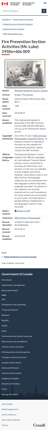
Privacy (5, 425)
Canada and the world (11, 362)
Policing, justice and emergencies (16, 352)
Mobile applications (10, 409)
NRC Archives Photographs (27, 218)
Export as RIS (22, 210)
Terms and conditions (11, 420)
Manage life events (10, 394)
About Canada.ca (9, 414)
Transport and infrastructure (14, 357)
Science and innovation (23, 19)
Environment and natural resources (17, 336)
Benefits (5, 320)
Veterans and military (11, 384)
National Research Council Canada (30, 90)
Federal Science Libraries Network (18, 24)
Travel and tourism (10, 310)
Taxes (4, 331)
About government (10, 290)
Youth (4, 389)
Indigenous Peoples (10, 378)
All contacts (7, 280)
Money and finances (10, 368)
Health (4, 325)
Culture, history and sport (13, 347)
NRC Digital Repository (13, 34)
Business (5, 315)
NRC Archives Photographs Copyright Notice (30, 137)
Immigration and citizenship (14, 304)
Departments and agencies (13, 285)
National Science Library (14, 29)
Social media (7, 404)
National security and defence (14, 341)
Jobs (3, 299)
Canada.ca (6, 19)
